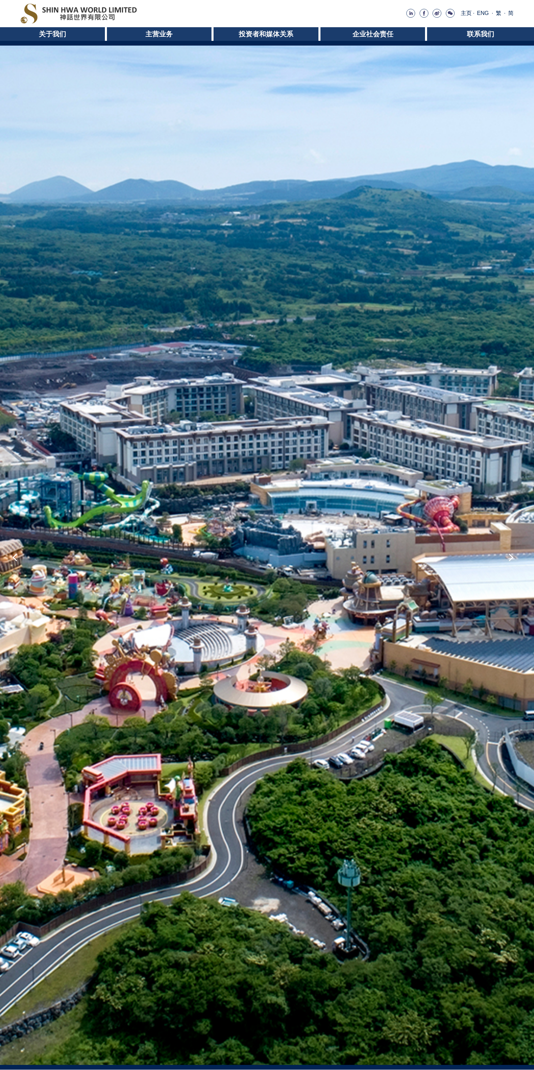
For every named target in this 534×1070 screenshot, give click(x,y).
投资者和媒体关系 (266, 34)
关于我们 (52, 34)
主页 (466, 13)
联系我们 (480, 34)
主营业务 (159, 34)
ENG (483, 13)
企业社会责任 (372, 34)
